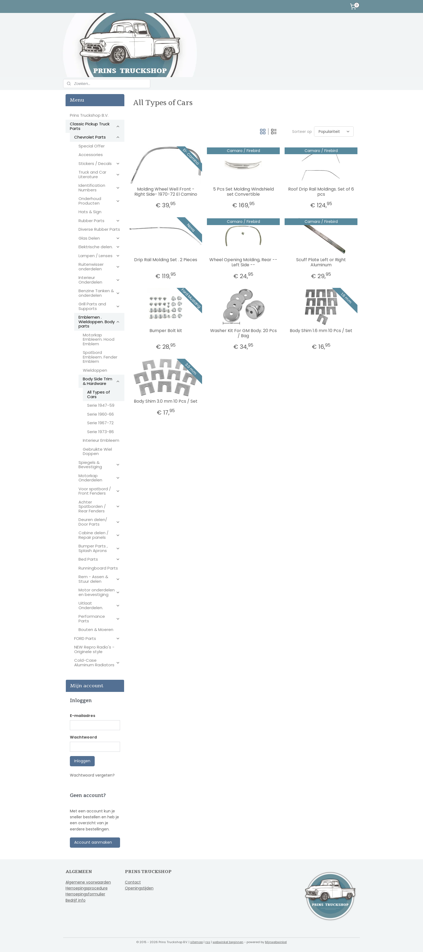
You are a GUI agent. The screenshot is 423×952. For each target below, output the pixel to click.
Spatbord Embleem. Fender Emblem (100, 357)
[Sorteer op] (333, 131)
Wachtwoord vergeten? (92, 775)
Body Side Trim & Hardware (101, 381)
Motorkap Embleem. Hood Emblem (98, 339)
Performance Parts (99, 618)
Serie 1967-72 (100, 423)
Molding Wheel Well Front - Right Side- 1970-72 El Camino (165, 192)
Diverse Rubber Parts (99, 229)
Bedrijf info (76, 900)
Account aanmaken (93, 842)
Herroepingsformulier (85, 894)
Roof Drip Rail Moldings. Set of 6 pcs (321, 192)
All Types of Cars (98, 394)
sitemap (196, 942)
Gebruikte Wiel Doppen (97, 451)
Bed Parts (99, 559)
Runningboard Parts (98, 568)
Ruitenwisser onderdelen (99, 266)
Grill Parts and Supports (99, 306)
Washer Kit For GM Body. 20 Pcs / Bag (243, 333)
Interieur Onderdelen (99, 280)
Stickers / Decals (99, 163)
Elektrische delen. (99, 247)
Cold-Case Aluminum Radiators (97, 662)
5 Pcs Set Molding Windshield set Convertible (243, 192)
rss (207, 942)
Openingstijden (139, 888)
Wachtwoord (83, 737)
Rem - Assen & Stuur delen (99, 579)
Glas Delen (99, 238)
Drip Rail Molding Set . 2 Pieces (165, 259)
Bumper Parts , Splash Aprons (99, 548)
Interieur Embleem (101, 440)
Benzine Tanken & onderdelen (99, 293)
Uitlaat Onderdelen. (99, 605)
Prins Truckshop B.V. (89, 115)
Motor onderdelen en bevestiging (99, 592)
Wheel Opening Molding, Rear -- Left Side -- (243, 262)
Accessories (91, 154)
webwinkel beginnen (228, 942)
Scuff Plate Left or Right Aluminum (321, 262)
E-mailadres (82, 715)
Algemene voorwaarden (88, 882)
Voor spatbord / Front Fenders (99, 491)
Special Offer (92, 146)
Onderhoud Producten (99, 201)
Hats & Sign (90, 212)
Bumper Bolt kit (165, 330)
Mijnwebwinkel (276, 942)
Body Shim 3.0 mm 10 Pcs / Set (165, 401)
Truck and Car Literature (99, 174)
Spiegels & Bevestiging (99, 465)
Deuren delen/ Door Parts (99, 522)
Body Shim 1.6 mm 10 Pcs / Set (321, 330)
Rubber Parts (99, 220)
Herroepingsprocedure (87, 888)
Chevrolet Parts (97, 137)
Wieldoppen (95, 370)
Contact (133, 882)
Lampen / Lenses (99, 255)
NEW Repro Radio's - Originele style (94, 649)
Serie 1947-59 (100, 405)
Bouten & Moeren (96, 629)
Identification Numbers (99, 187)
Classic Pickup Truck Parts (95, 126)
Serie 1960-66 (100, 414)
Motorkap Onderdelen (99, 478)
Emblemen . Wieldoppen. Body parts (99, 321)
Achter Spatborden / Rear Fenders (99, 506)
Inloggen (82, 761)
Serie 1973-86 (100, 431)
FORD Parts (97, 638)
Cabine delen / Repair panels (99, 535)
